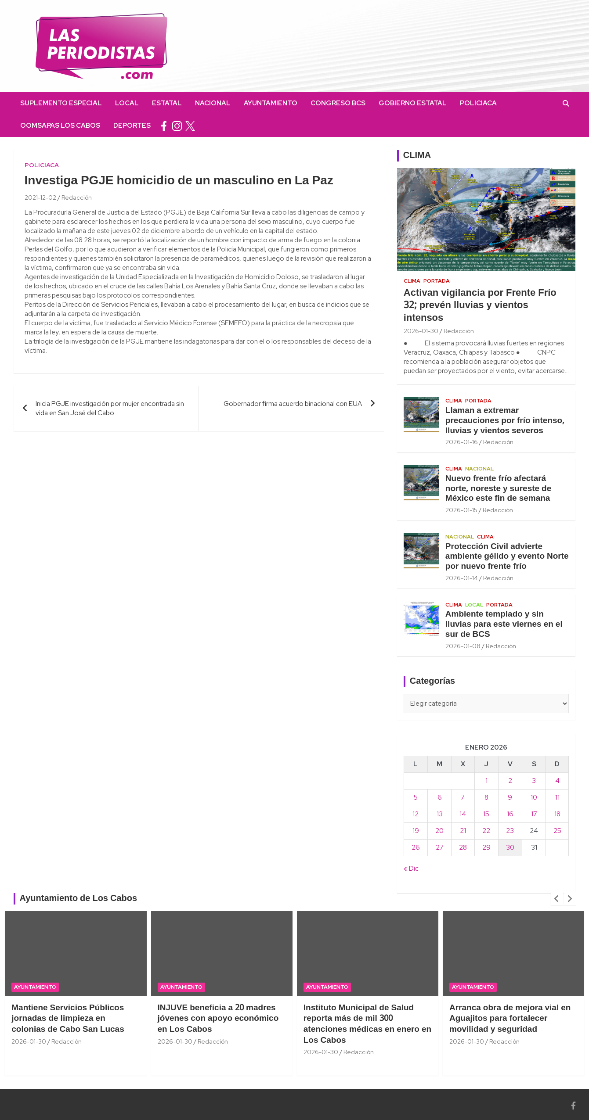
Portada (436, 280)
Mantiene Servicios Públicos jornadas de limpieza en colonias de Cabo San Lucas (67, 1019)
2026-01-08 (463, 646)
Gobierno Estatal (413, 103)
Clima (412, 280)
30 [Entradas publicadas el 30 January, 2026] (510, 847)
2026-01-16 (461, 442)
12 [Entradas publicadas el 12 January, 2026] (415, 814)
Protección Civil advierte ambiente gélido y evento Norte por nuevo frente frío (507, 557)
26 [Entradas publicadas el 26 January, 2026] (416, 847)
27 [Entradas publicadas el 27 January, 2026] (440, 847)
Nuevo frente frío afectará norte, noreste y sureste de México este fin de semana (498, 489)
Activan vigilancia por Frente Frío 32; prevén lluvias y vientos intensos (480, 306)
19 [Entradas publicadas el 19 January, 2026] (415, 830)
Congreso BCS (338, 103)
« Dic (411, 868)
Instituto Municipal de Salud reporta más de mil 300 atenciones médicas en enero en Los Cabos (367, 1024)
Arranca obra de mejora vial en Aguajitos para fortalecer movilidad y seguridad (510, 1019)
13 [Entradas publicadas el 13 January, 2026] (440, 814)
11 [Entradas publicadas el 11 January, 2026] (557, 797)
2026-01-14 (461, 578)
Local (127, 103)
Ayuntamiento (270, 103)
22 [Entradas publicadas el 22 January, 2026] (486, 830)
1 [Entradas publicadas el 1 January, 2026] (486, 780)
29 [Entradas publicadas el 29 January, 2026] (486, 847)
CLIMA (417, 155)
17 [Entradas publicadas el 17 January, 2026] (534, 814)
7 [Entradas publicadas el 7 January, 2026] (463, 797)
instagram (177, 126)
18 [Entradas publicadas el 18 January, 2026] (557, 814)
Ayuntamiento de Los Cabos (78, 898)
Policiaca (478, 103)
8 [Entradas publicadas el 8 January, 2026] (486, 797)
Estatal (167, 103)
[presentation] (557, 899)
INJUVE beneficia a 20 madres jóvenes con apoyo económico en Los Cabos (218, 1019)
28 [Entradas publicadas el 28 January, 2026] (463, 847)
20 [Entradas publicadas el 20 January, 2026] (439, 830)
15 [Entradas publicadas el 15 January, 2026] (486, 814)
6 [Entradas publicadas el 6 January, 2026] (439, 797)
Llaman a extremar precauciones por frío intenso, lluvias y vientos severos (504, 421)
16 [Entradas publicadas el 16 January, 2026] (510, 814)
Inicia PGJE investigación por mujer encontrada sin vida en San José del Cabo (110, 408)
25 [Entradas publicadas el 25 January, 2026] (557, 830)
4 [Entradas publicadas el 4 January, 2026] (557, 780)
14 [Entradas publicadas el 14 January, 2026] (462, 814)
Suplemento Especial (61, 103)
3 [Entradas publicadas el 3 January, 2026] (534, 780)
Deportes (132, 125)
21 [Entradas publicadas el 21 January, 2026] (463, 830)
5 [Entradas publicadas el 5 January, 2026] (416, 797)
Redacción (76, 197)
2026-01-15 (461, 510)
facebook (163, 126)
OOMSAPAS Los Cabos (60, 125)
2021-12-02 (40, 197)
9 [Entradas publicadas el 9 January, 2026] (510, 797)
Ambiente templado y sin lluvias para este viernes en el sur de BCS (504, 624)
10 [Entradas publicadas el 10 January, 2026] (534, 797)
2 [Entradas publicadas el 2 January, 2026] (510, 780)
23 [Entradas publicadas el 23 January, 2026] (510, 830)
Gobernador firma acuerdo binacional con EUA (293, 403)
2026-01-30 (421, 331)
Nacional (213, 103)
